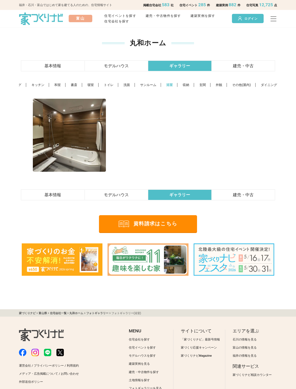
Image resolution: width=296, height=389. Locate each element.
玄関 (202, 85)
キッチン (37, 85)
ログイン (248, 18)
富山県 (43, 313)
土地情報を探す (139, 380)
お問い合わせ (70, 373)
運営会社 (25, 365)
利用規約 (73, 365)
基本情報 (52, 65)
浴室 (169, 85)
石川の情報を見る (245, 339)
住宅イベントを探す (120, 16)
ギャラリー (179, 65)
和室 (57, 85)
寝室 (90, 85)
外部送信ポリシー (31, 381)
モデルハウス (116, 65)
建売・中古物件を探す (163, 16)
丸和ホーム (76, 313)
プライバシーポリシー (49, 365)
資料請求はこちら (148, 224)
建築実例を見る (139, 363)
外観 (219, 85)
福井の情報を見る (245, 355)
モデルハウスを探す (142, 355)
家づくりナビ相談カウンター (252, 375)
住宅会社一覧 (58, 313)
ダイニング (269, 85)
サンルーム (148, 85)
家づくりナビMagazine (196, 355)
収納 (186, 85)
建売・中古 (243, 65)
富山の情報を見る (245, 347)
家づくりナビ (27, 313)
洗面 (126, 85)
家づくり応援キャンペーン (199, 347)
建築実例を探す (203, 16)
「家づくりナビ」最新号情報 (200, 339)
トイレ (109, 85)
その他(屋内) (241, 85)
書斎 (74, 85)
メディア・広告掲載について (38, 373)
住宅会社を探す (116, 21)
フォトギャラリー (97, 313)
